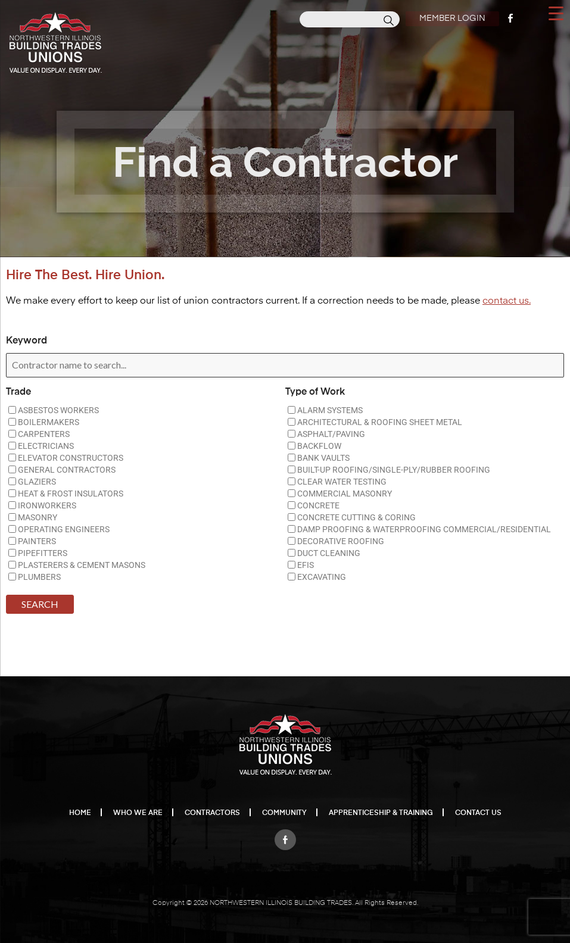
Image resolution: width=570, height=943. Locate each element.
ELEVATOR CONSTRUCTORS (65, 458)
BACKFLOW (314, 446)
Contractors (212, 813)
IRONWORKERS (42, 505)
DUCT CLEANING (324, 553)
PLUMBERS (34, 577)
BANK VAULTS (319, 458)
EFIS (301, 565)
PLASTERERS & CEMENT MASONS (76, 565)
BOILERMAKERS (43, 422)
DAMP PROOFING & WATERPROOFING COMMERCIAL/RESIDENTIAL (419, 529)
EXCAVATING (317, 577)
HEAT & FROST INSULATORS (65, 493)
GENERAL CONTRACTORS (62, 469)
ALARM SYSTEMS (325, 410)
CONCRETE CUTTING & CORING (352, 517)
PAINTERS (32, 541)
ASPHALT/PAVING (326, 434)
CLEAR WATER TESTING (337, 481)
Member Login (451, 18)
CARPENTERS (39, 434)
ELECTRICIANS (41, 446)
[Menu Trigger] (555, 12)
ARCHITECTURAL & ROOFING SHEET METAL (375, 422)
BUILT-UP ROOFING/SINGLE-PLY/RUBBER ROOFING (389, 469)
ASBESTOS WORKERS (53, 410)
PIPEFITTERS (37, 553)
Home (80, 813)
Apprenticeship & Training (381, 813)
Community (284, 813)
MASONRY (32, 517)
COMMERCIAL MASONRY (340, 493)
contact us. (506, 301)
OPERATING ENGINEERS (59, 529)
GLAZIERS (32, 481)
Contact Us (478, 813)
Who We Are (138, 813)
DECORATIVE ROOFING (336, 541)
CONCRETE (313, 505)
